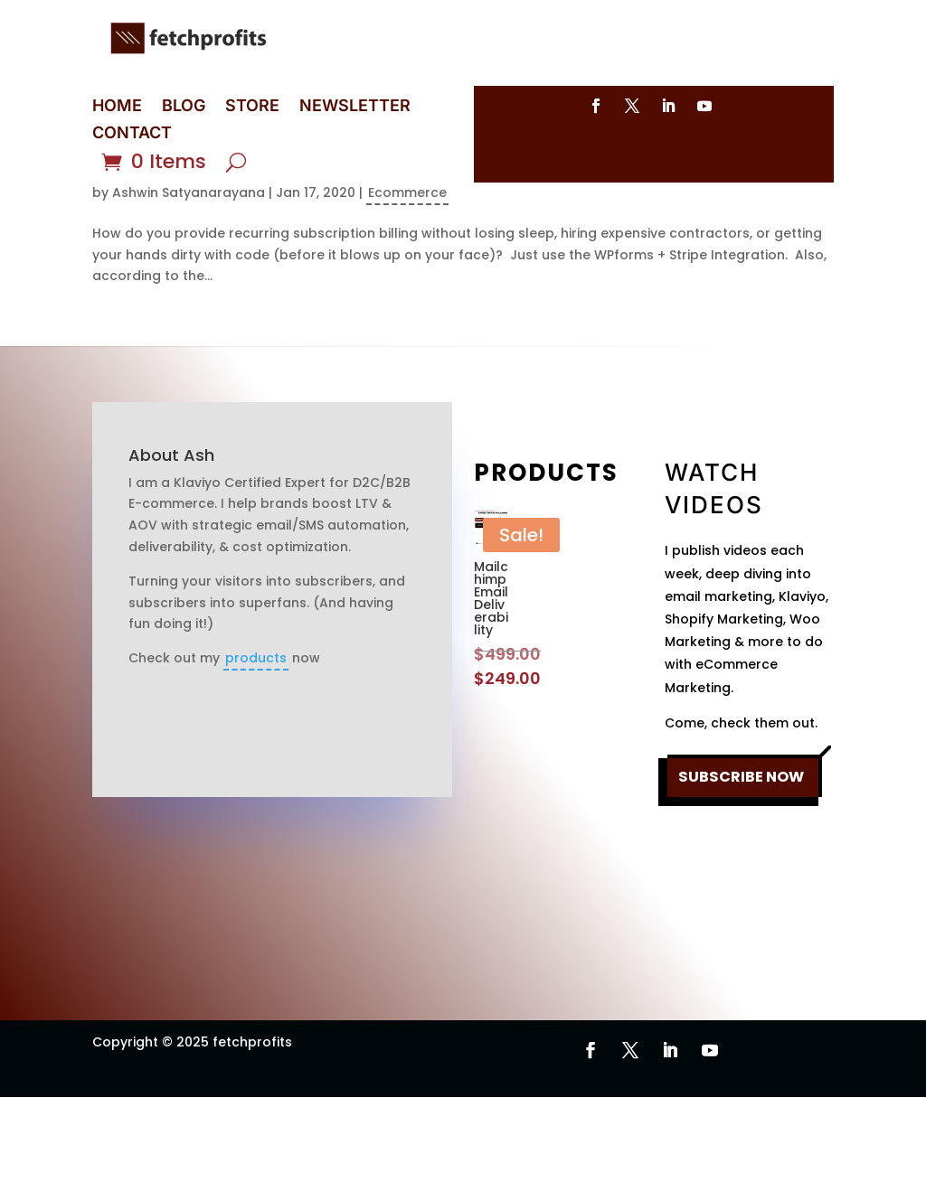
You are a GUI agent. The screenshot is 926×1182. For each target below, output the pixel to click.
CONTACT (132, 134)
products (256, 743)
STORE (252, 107)
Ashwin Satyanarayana (188, 277)
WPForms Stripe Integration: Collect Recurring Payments (428, 246)
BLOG (183, 107)
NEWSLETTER (355, 107)
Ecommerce (407, 277)
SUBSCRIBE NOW (740, 883)
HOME (117, 107)
